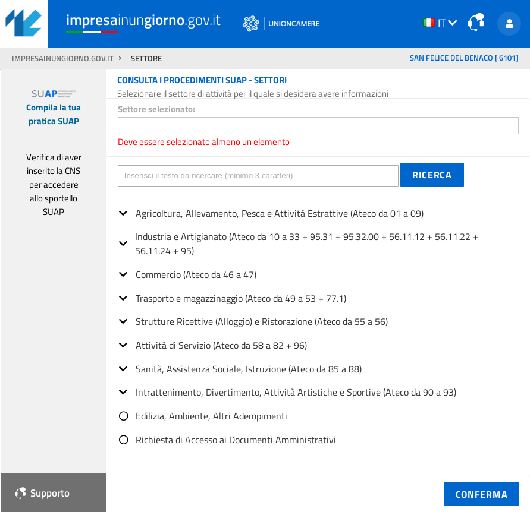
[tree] (318, 322)
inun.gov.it (143, 19)
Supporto (42, 492)
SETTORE (146, 58)
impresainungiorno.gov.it (63, 58)
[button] (432, 175)
